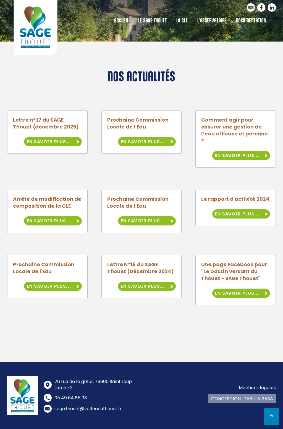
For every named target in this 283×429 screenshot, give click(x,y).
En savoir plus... (49, 141)
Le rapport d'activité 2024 (235, 199)
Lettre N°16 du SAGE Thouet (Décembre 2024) (140, 268)
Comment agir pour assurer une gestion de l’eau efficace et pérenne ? (234, 130)
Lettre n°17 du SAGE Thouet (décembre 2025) (46, 123)
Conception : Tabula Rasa (242, 398)
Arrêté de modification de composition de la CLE (47, 202)
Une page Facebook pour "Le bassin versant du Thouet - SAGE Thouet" (234, 271)
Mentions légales (257, 387)
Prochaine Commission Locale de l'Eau (138, 123)
